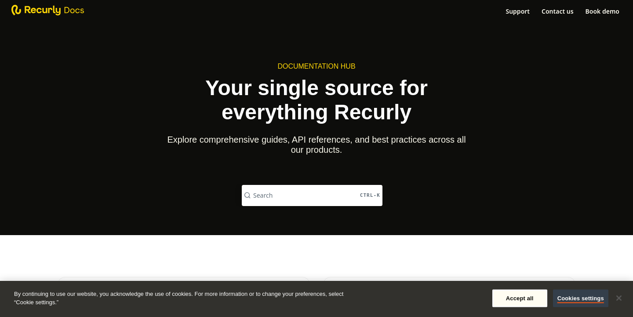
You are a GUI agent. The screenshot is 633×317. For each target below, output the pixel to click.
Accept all (520, 298)
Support (518, 11)
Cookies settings (580, 298)
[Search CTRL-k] (312, 195)
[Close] (619, 298)
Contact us (558, 11)
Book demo (602, 11)
